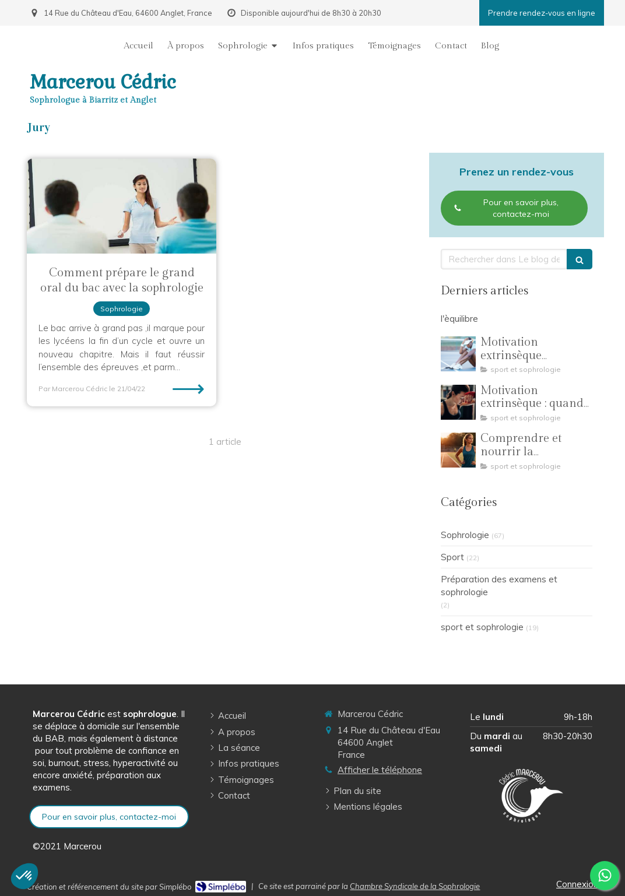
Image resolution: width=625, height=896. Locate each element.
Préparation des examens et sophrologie (499, 585)
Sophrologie (465, 534)
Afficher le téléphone (380, 769)
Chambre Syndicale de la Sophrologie (415, 886)
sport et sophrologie (482, 627)
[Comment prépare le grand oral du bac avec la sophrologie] (121, 206)
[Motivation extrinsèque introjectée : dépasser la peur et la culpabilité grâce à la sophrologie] (458, 353)
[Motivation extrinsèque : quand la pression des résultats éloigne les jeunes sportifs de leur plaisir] (458, 402)
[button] (24, 876)
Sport (452, 557)
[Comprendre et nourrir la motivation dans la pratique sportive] (458, 450)
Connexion (577, 884)
